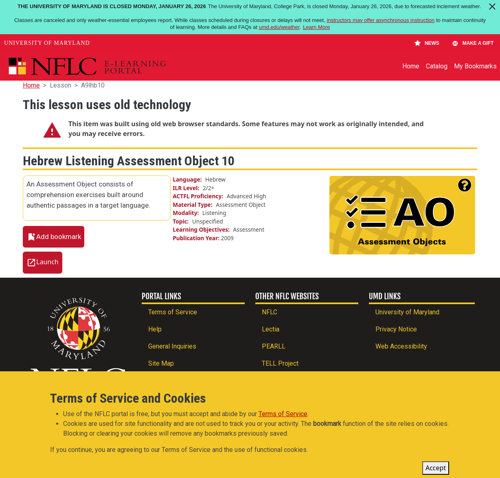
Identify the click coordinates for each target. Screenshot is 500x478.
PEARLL (273, 346)
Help (155, 329)
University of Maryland (47, 43)
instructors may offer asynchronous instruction (380, 20)
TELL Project (280, 363)
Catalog (436, 66)
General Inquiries (172, 346)
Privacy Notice (396, 329)
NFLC (269, 312)
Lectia (270, 329)
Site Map (161, 363)
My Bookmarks (475, 66)
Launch (47, 262)
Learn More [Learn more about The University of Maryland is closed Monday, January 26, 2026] (316, 27)
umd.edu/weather (279, 27)
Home (410, 66)
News (426, 43)
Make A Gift (472, 43)
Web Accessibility (401, 346)
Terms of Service (172, 312)
